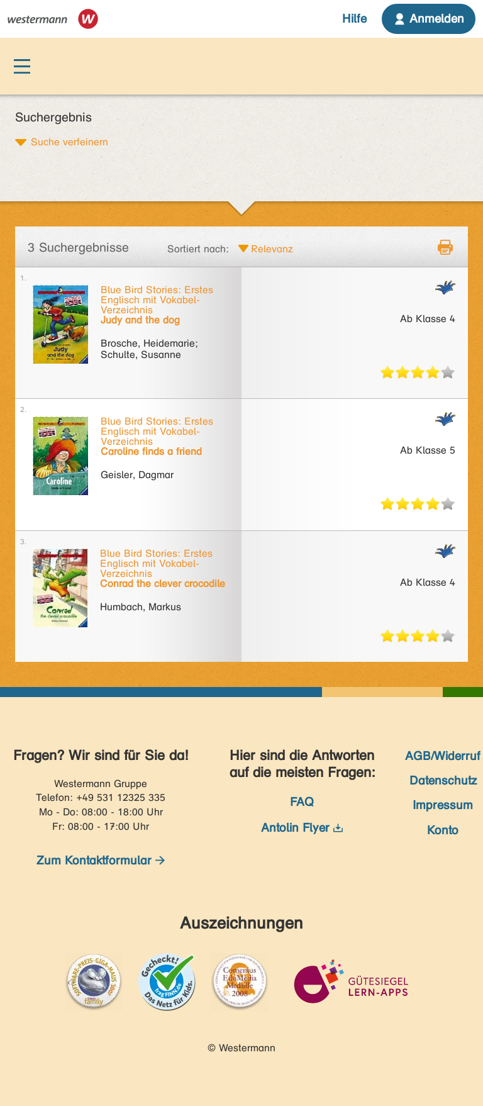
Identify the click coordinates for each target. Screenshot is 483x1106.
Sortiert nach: (198, 249)
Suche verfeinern (69, 141)
